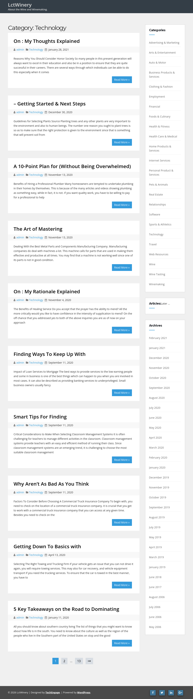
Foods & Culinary (160, 116)
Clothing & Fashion (161, 86)
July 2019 (154, 527)
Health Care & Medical (163, 136)
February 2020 (158, 457)
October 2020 (157, 378)
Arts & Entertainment (162, 52)
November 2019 (159, 487)
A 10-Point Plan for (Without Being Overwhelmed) (72, 166)
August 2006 (157, 597)
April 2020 (155, 437)
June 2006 (155, 617)
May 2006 (155, 627)
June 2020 (155, 417)
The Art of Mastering (38, 228)
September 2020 (159, 388)
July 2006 (154, 607)
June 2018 (155, 577)
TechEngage (52, 692)
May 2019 (155, 537)
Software (154, 214)
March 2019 (156, 557)
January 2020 (157, 467)
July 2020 (154, 407)
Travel (153, 244)
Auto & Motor (157, 62)
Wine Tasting (157, 274)
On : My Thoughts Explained (47, 41)
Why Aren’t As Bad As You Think (51, 483)
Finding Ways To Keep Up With (50, 354)
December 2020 (159, 358)
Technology (36, 49)
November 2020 (159, 368)
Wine (152, 264)
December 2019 (159, 477)
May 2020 (155, 427)
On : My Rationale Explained (47, 291)
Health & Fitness (159, 126)
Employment (157, 96)
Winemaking (157, 284)
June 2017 (155, 587)
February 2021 (158, 338)
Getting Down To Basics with (47, 546)
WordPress (83, 692)
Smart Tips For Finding (40, 416)
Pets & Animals (158, 184)
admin (20, 49)
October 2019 (157, 497)
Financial (154, 106)
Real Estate (156, 194)
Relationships (157, 204)
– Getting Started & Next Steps (50, 103)
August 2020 (157, 398)
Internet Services (159, 160)
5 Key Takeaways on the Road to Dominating (66, 609)
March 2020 (156, 447)
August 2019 (157, 517)
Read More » (122, 79)
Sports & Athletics (160, 224)
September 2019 (159, 507)
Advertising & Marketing (164, 42)
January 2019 (157, 567)
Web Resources (158, 254)
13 (79, 661)
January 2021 (157, 348)
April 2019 (155, 547)
